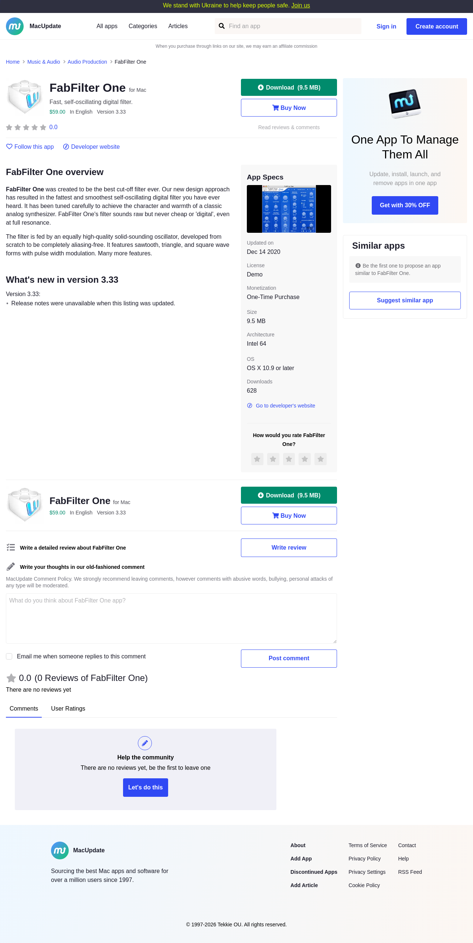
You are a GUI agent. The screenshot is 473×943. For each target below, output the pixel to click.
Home (13, 61)
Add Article (304, 885)
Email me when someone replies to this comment (81, 656)
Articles (177, 26)
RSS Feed (410, 872)
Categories (143, 26)
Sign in (386, 26)
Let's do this (145, 787)
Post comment (289, 658)
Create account (436, 26)
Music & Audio (43, 61)
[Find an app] (221, 26)
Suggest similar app (405, 300)
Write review (289, 547)
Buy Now (289, 108)
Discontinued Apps (313, 872)
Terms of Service (367, 845)
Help (403, 858)
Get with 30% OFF (405, 205)
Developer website (91, 147)
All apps (107, 26)
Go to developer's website (281, 405)
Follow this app (30, 147)
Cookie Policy (364, 885)
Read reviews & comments (289, 127)
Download (289, 87)
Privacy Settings (366, 872)
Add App (301, 858)
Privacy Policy (364, 858)
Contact (407, 845)
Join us (300, 5)
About (297, 845)
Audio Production (87, 61)
